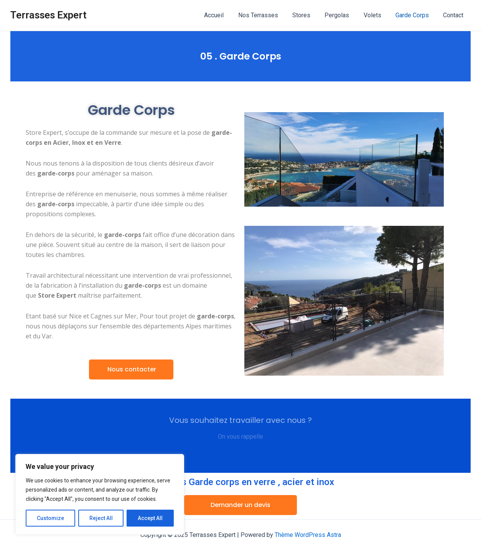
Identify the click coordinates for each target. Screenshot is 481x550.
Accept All (150, 518)
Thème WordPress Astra (308, 534)
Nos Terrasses (269, 15)
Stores (310, 15)
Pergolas (344, 15)
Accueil (227, 15)
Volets (377, 15)
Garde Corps (415, 15)
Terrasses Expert (48, 15)
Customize (50, 518)
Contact (454, 15)
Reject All (101, 518)
